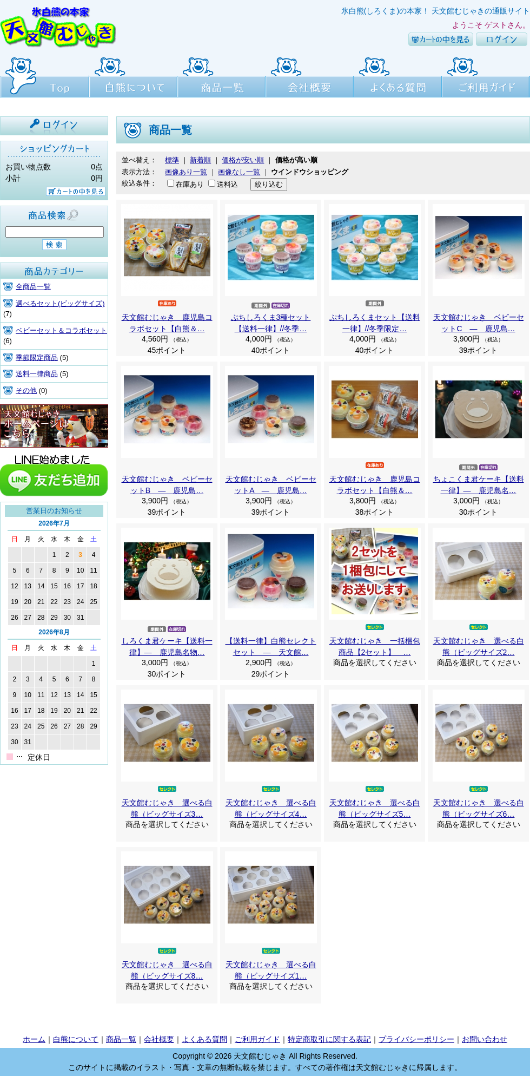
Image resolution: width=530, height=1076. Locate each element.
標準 (172, 160)
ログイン (501, 39)
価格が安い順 (243, 160)
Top (44, 75)
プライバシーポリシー (416, 1039)
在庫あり (190, 184)
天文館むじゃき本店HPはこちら (54, 426)
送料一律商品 (37, 374)
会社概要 (310, 75)
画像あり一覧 (186, 172)
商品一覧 (221, 75)
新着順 (200, 160)
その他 (26, 390)
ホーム (34, 1039)
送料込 (227, 184)
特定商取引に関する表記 (329, 1039)
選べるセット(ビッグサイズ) (60, 303)
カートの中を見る (440, 39)
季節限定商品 (37, 357)
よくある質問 (398, 75)
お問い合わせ (484, 1039)
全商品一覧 (33, 287)
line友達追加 (54, 474)
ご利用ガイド (486, 75)
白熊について (133, 75)
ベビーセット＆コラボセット (61, 330)
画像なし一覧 (239, 172)
